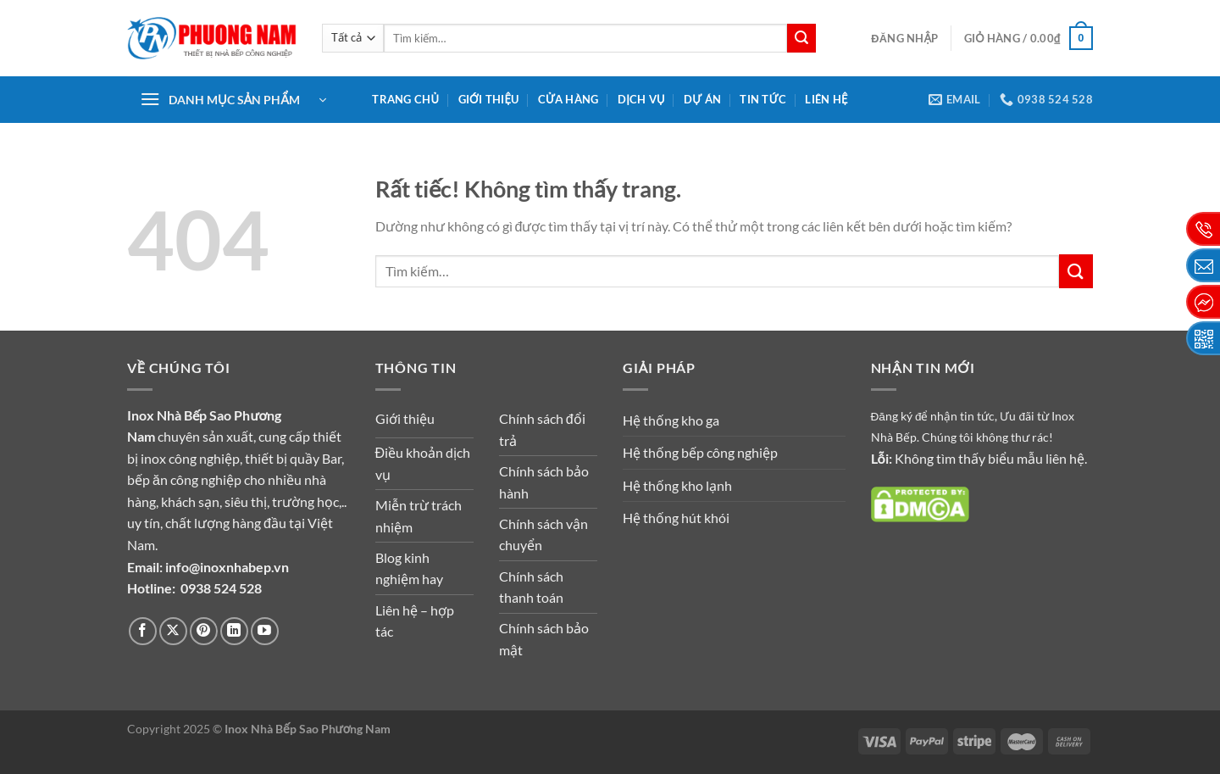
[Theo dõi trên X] (173, 631)
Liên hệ (826, 99)
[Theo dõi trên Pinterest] (204, 631)
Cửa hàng (568, 99)
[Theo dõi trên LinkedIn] (234, 631)
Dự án (702, 99)
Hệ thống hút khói (676, 518)
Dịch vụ (641, 99)
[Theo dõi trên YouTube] (265, 631)
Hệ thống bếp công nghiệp (700, 452)
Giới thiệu (488, 99)
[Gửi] (801, 38)
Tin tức (763, 99)
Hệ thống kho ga (671, 420)
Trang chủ (405, 99)
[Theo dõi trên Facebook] (143, 631)
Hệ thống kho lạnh (677, 485)
